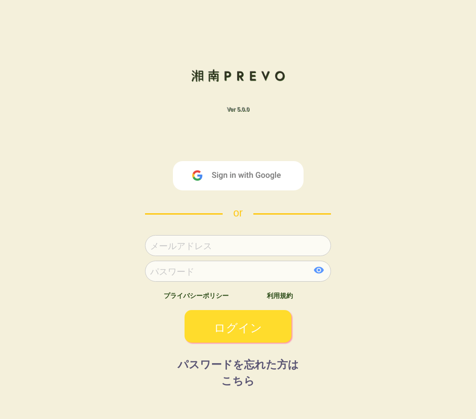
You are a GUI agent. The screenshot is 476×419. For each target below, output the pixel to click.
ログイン (238, 328)
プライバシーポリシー (196, 295)
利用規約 (280, 295)
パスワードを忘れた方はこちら (238, 369)
